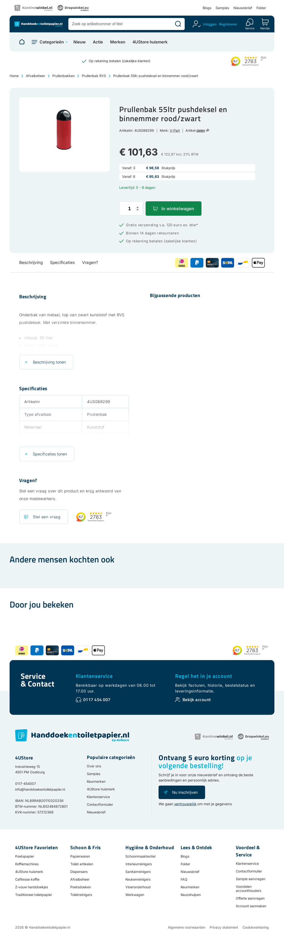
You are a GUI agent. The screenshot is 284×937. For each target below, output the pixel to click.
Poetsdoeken (80, 887)
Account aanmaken (251, 906)
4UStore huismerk (150, 42)
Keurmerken (96, 781)
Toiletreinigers (81, 895)
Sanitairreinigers (138, 872)
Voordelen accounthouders (248, 888)
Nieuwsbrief (242, 8)
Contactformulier (100, 804)
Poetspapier (24, 856)
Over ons (94, 766)
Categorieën (52, 42)
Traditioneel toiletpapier (33, 895)
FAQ (184, 879)
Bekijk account (197, 699)
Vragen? (90, 262)
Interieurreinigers (138, 864)
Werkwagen (134, 895)
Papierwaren (80, 856)
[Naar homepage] (22, 42)
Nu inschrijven (185, 792)
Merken (117, 42)
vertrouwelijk (185, 804)
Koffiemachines (27, 864)
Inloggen (210, 24)
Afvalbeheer (35, 76)
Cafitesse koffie (27, 879)
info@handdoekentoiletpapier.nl (40, 789)
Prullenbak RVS (94, 76)
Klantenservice (94, 676)
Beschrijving (31, 262)
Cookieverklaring (256, 927)
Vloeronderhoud (138, 887)
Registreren (228, 24)
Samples (222, 8)
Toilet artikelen (81, 864)
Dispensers (79, 872)
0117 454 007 (97, 699)
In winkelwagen (177, 208)
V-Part (175, 130)
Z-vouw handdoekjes (31, 887)
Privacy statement (224, 927)
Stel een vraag (46, 516)
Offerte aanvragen (250, 898)
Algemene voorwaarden (186, 927)
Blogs (207, 8)
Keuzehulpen (191, 895)
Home (14, 76)
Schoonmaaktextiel (140, 856)
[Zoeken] (178, 24)
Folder (261, 8)
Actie (98, 42)
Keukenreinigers (137, 879)
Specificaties (62, 262)
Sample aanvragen (250, 879)
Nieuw (79, 42)
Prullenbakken (63, 76)
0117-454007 (25, 784)
